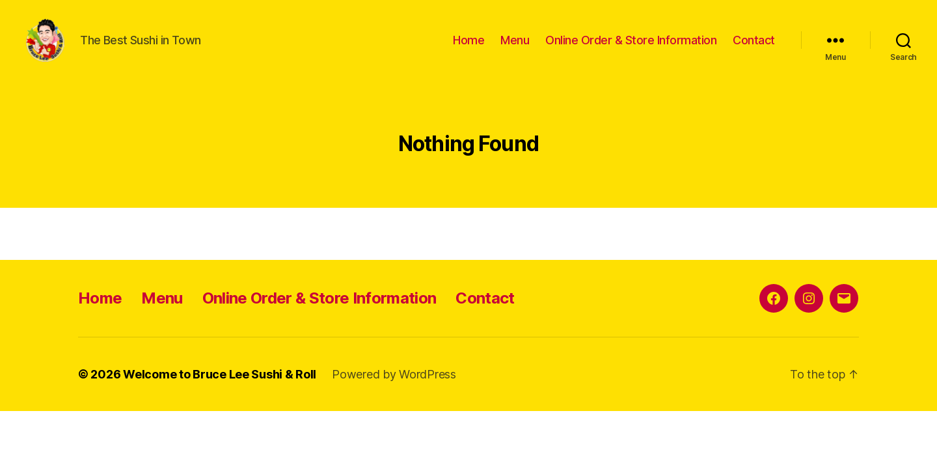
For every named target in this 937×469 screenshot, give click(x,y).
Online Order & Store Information (630, 47)
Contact (754, 47)
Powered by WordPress (394, 389)
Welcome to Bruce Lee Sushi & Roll (219, 389)
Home (468, 47)
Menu (514, 47)
